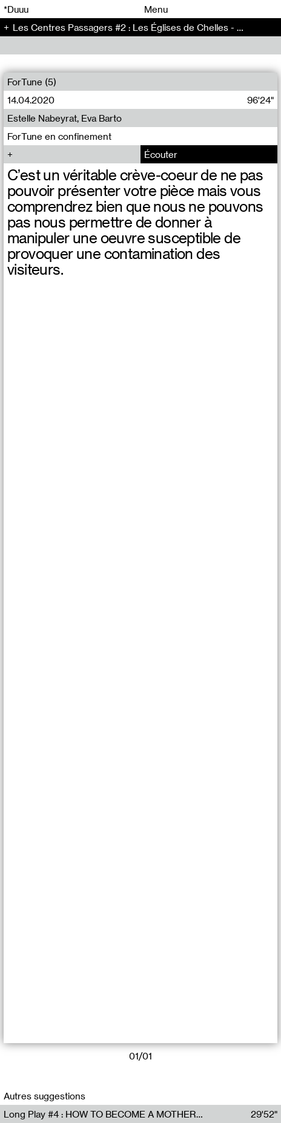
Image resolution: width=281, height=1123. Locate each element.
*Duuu (16, 9)
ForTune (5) (31, 81)
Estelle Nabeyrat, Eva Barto (64, 118)
